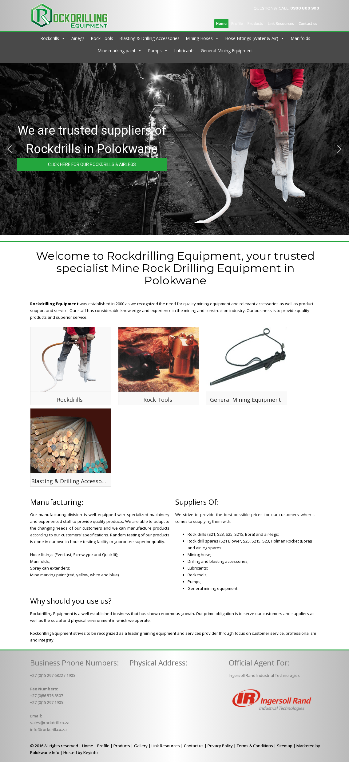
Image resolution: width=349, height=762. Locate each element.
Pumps (155, 50)
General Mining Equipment (227, 50)
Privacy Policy (220, 745)
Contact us (194, 745)
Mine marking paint (116, 50)
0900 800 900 (304, 8)
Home (87, 745)
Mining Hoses (199, 38)
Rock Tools (102, 38)
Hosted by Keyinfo (80, 752)
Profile (103, 745)
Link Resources (166, 745)
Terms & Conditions (255, 745)
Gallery (141, 745)
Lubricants (184, 50)
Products (121, 745)
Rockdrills (49, 38)
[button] (9, 149)
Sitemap (284, 745)
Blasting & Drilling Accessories (149, 38)
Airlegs (78, 38)
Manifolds (300, 38)
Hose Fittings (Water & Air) (251, 38)
